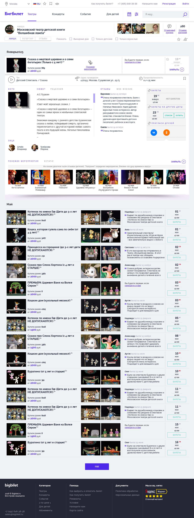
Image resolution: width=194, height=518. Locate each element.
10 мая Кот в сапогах (153, 186)
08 (176, 335)
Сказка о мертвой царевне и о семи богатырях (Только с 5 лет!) (50, 61)
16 (176, 442)
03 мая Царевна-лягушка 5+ (85, 186)
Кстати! (49, 161)
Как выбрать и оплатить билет (86, 491)
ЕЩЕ (97, 466)
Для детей (113, 14)
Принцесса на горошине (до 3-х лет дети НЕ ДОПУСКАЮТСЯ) (54, 249)
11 (176, 389)
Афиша (12, 39)
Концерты (58, 14)
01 (176, 211)
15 (176, 424)
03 (176, 282)
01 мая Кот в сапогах (18, 186)
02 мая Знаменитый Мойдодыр (40, 187)
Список (168, 115)
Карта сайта (76, 510)
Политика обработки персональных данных (127, 493)
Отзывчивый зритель (169, 31)
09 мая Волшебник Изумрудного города (108, 187)
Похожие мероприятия (90, 68)
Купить (179, 115)
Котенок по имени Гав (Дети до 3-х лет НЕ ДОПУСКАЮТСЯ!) (52, 213)
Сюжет (41, 89)
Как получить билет (80, 495)
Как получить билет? (102, 3)
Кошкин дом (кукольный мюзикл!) (50, 300)
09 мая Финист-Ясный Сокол (131, 187)
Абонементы (45, 510)
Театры (32, 14)
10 (176, 353)
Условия (74, 502)
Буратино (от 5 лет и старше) (47, 371)
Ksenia (104, 127)
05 (176, 318)
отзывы (43, 39)
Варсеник (105, 94)
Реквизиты (75, 499)
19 (176, 59)
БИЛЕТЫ (177, 222)
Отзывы (106, 89)
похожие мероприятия (23, 161)
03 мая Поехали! (63, 186)
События (85, 14)
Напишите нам (149, 3)
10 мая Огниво (176, 186)
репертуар (27, 39)
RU (38, 4)
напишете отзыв (133, 62)
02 (176, 247)
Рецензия (57, 89)
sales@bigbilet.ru (14, 514)
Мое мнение (125, 89)
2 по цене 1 (45, 502)
